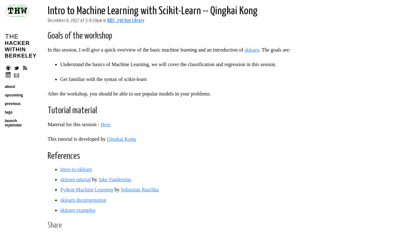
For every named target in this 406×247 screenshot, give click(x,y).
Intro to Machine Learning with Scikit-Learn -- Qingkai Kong (153, 11)
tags (9, 112)
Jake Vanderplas (114, 179)
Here (106, 124)
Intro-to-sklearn (76, 169)
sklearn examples (77, 210)
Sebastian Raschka (140, 189)
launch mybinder (13, 123)
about (10, 86)
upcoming (14, 95)
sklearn (252, 49)
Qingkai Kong (121, 139)
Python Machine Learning (86, 189)
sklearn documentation (83, 200)
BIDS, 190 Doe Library (125, 20)
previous (13, 104)
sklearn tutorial (75, 179)
